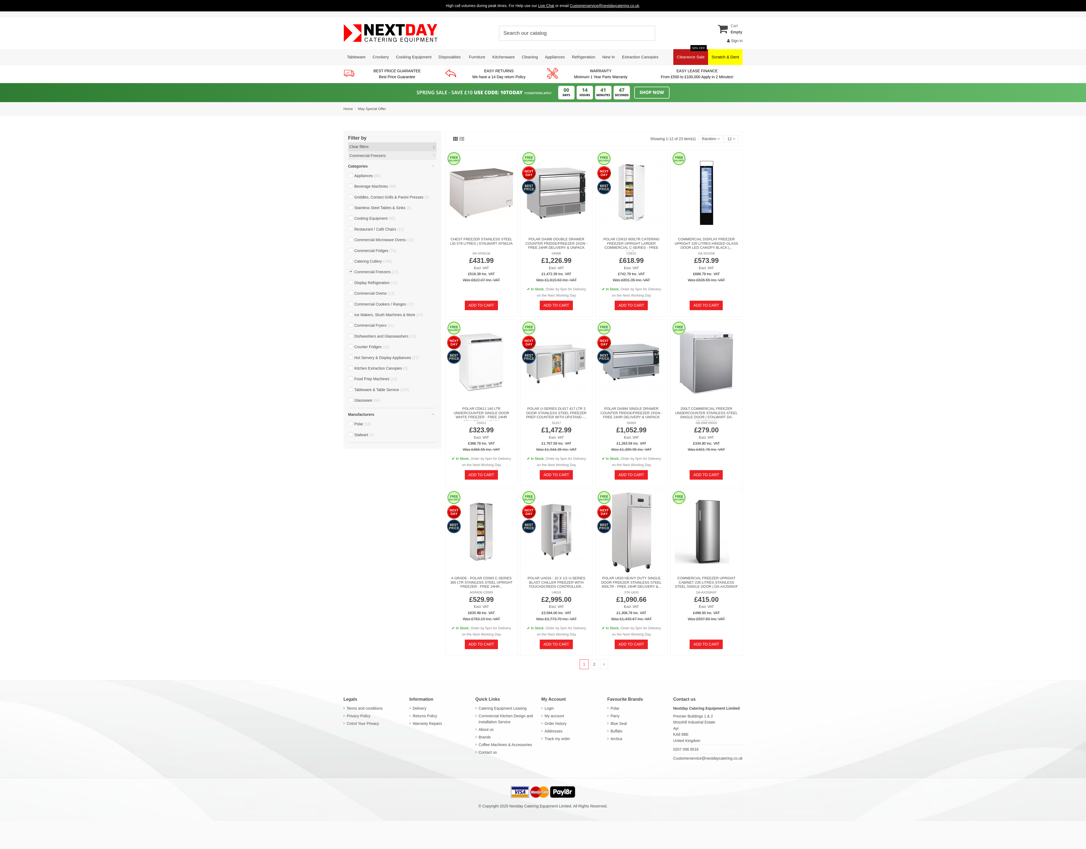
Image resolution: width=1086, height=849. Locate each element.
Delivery (420, 708)
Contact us (488, 752)
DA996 (556, 253)
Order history (556, 723)
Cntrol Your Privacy (363, 723)
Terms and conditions (365, 708)
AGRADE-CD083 (481, 592)
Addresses (554, 731)
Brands (485, 737)
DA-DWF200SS (706, 422)
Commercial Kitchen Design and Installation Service (506, 719)
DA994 (631, 422)
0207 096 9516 (686, 749)
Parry (615, 716)
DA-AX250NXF (706, 592)
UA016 (556, 592)
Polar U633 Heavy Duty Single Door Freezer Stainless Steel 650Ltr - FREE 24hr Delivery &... (631, 582)
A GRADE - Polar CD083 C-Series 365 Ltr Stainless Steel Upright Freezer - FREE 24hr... (481, 582)
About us (486, 729)
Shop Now (652, 92)
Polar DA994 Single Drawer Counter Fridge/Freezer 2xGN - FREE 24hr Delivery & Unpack (631, 413)
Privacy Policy (358, 716)
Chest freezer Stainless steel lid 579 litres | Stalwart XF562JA (481, 241)
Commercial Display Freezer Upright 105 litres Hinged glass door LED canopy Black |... (706, 243)
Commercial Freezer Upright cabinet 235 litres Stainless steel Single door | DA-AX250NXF (706, 582)
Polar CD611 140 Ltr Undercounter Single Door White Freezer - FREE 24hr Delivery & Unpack (481, 415)
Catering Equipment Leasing (503, 708)
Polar (615, 708)
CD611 (481, 422)
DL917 (556, 422)
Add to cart (481, 305)
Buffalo (616, 731)
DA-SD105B (706, 253)
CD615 (631, 253)
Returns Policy (425, 716)
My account (554, 716)
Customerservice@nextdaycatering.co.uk (708, 758)
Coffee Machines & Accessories (505, 745)
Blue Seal (619, 723)
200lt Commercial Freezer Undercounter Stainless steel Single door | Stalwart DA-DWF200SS (706, 415)
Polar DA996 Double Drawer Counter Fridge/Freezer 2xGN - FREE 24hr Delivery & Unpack (556, 243)
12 (731, 139)
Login (549, 708)
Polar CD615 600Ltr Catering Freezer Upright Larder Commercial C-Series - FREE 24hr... (631, 245)
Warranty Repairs (427, 723)
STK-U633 (631, 592)
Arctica (616, 739)
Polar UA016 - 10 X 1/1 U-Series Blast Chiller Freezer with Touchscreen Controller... (556, 582)
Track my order (557, 739)
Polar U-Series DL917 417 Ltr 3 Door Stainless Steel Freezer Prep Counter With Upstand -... (556, 413)
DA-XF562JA (481, 253)
